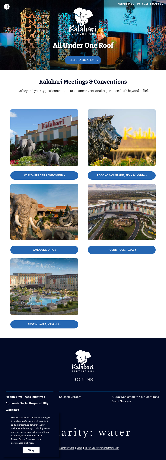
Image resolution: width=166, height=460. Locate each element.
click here (28, 442)
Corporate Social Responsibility (27, 403)
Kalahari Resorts (149, 4)
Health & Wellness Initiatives (25, 396)
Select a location (82, 59)
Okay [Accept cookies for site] (31, 450)
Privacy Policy (18, 439)
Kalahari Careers (70, 396)
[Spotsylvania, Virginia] (44, 293)
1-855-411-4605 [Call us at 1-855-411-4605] (83, 379)
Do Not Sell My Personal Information (102, 448)
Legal (79, 448)
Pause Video (7, 7)
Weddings (125, 4)
